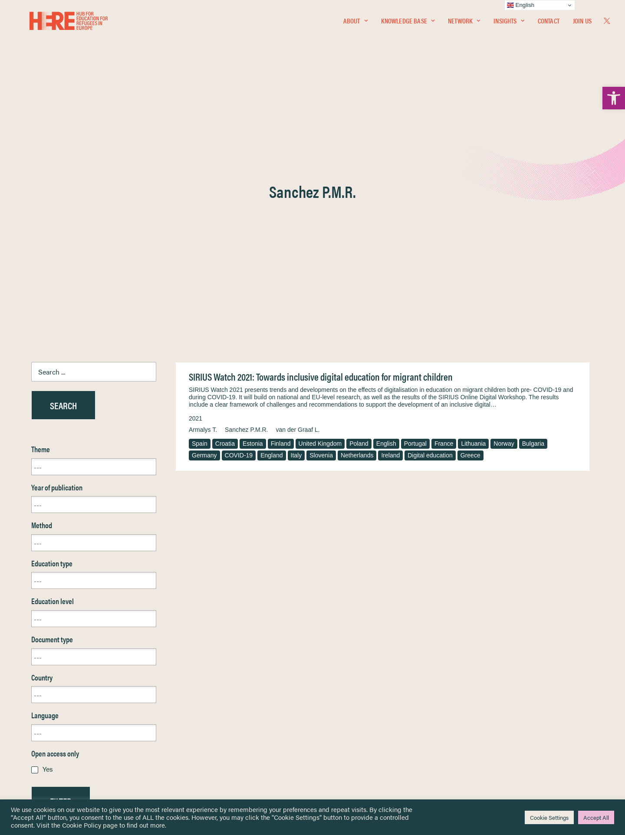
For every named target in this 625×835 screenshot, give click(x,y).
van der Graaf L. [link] (297, 220)
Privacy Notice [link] (338, 681)
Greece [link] (470, 246)
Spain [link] (199, 234)
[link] (613, 98)
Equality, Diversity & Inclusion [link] (356, 701)
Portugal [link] (415, 234)
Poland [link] (358, 234)
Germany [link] (204, 246)
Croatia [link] (225, 234)
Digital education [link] (430, 246)
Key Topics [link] (333, 757)
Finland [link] (281, 234)
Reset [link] (39, 618)
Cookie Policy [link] (81, 824)
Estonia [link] (253, 234)
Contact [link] (548, 25)
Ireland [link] (390, 246)
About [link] (355, 25)
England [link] (271, 246)
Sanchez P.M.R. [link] (246, 220)
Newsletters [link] (52, 719)
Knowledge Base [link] (407, 25)
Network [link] (464, 25)
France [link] (444, 234)
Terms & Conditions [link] (344, 691)
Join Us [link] (582, 25)
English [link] (386, 234)
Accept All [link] (596, 817)
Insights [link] (508, 25)
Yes (48, 560)
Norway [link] (503, 234)
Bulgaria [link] (533, 234)
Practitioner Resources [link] (348, 747)
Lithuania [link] (473, 234)
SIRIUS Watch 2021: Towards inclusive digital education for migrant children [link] (321, 167)
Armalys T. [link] (203, 220)
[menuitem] (355, 24)
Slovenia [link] (321, 246)
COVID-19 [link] (239, 246)
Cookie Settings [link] (549, 817)
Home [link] (39, 680)
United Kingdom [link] (320, 234)
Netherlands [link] (357, 246)
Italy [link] (296, 246)
